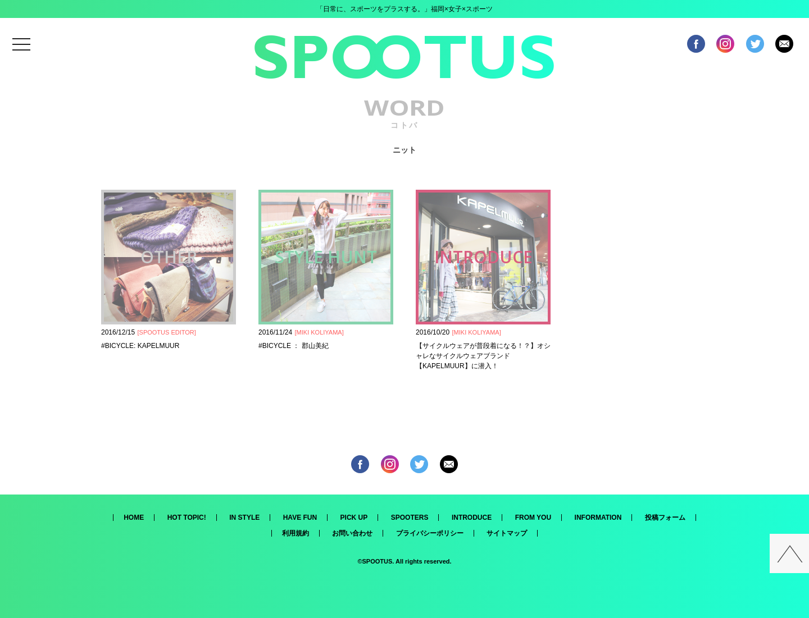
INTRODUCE (472, 517)
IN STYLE (244, 517)
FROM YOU (533, 517)
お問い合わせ (352, 533)
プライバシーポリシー (429, 533)
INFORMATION (598, 517)
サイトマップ (507, 533)
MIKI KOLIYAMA (319, 332)
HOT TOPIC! (186, 517)
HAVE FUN (300, 517)
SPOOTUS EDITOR (166, 332)
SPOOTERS (410, 517)
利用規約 (295, 533)
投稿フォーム (665, 517)
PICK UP (354, 517)
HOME (134, 517)
